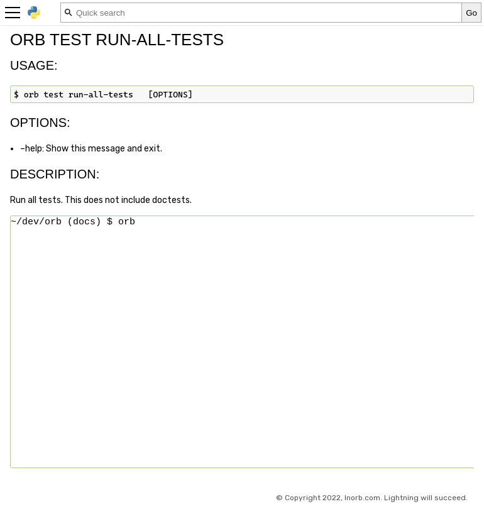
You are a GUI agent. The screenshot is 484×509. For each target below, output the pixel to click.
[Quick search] (261, 12)
